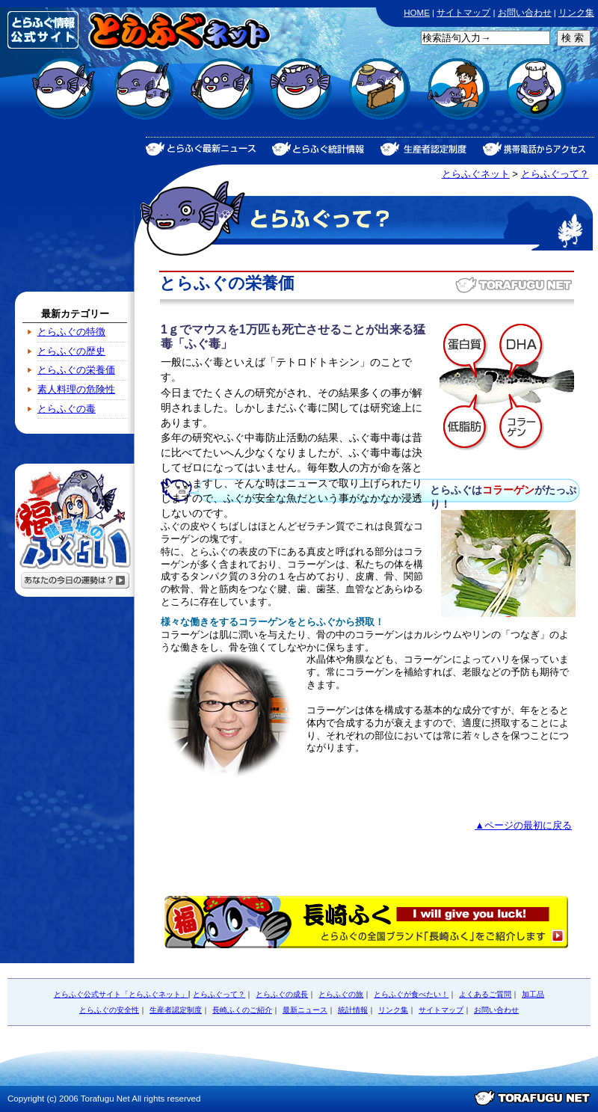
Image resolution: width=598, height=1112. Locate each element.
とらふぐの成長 (142, 97)
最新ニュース (305, 1010)
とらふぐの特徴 (71, 331)
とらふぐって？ (555, 173)
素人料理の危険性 (76, 389)
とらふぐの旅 (378, 97)
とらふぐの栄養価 (76, 369)
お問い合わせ (525, 12)
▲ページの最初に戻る (523, 825)
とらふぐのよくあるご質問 (221, 97)
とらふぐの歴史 (71, 351)
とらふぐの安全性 (456, 97)
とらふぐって (64, 97)
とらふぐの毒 (66, 408)
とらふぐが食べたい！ (299, 97)
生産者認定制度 (176, 1010)
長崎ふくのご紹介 (242, 1010)
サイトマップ (463, 12)
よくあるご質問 (485, 994)
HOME (417, 12)
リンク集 (576, 12)
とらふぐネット (476, 173)
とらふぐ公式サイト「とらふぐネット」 (121, 994)
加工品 (533, 994)
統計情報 (353, 1010)
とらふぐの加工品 (535, 97)
